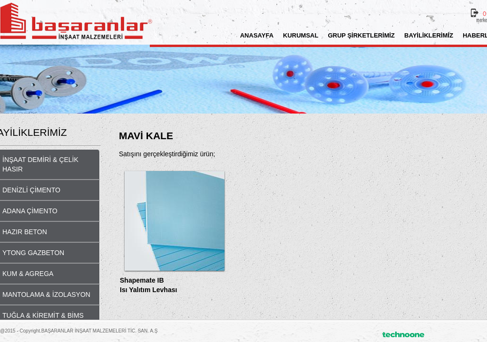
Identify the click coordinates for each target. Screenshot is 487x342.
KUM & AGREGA (27, 273)
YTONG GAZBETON (33, 252)
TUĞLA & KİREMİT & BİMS (43, 315)
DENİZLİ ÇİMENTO (31, 190)
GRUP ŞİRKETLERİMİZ (361, 35)
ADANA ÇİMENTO (30, 211)
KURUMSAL (300, 35)
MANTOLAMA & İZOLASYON (46, 294)
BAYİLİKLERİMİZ (428, 35)
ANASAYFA (256, 35)
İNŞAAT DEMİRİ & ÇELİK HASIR (40, 164)
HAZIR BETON (24, 232)
